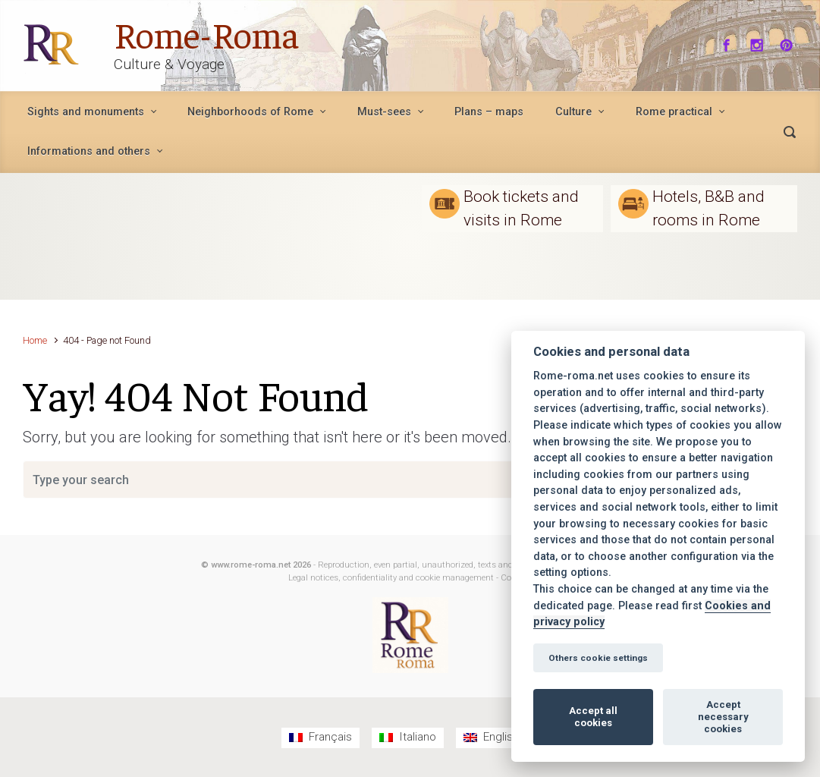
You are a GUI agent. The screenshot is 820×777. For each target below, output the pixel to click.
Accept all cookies (593, 716)
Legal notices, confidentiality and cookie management (391, 578)
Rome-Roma (206, 33)
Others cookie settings (598, 658)
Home (35, 340)
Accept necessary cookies (723, 717)
